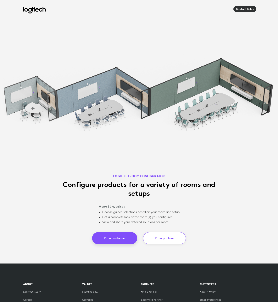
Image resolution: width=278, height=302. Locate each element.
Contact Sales (245, 9)
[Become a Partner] (152, 299)
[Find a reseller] (149, 291)
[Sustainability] (90, 291)
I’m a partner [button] (164, 238)
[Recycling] (87, 299)
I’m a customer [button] (115, 238)
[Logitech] (34, 10)
